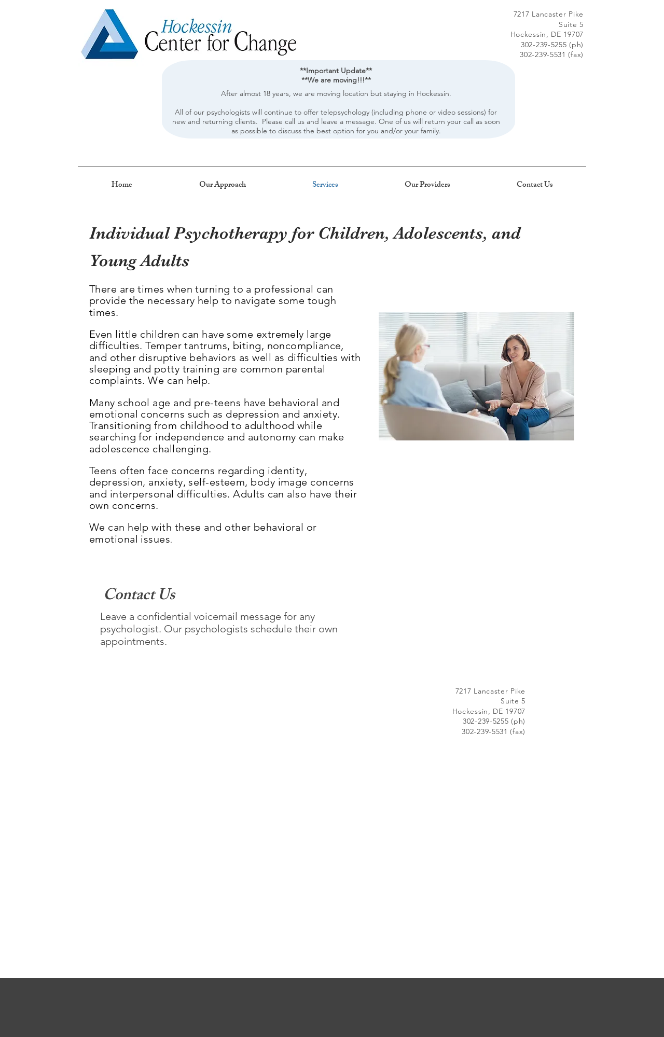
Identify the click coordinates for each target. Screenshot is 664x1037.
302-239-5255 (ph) (552, 44)
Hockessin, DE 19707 (547, 34)
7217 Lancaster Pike (549, 14)
